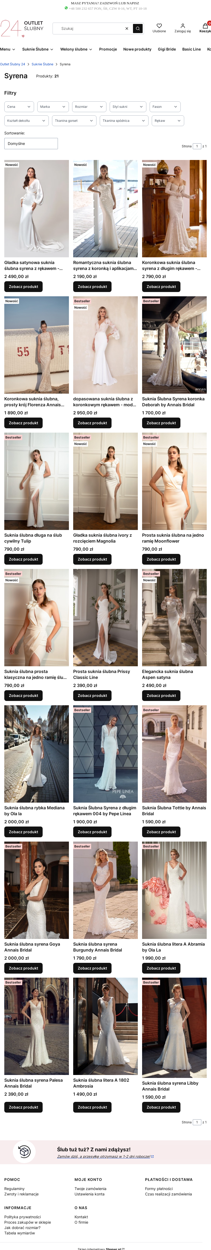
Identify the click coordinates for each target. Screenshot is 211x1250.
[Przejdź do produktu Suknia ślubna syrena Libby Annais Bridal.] (174, 1028)
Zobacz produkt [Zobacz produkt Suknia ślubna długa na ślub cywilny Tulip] (23, 559)
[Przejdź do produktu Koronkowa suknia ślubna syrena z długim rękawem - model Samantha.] (174, 208)
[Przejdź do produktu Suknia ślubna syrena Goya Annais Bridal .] (36, 890)
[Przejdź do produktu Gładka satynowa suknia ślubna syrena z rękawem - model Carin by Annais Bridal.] (36, 208)
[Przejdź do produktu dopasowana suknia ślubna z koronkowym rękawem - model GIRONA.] (105, 345)
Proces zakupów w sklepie (27, 1222)
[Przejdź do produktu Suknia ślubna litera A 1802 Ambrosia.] (105, 1026)
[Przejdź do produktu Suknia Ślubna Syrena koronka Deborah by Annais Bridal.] (174, 345)
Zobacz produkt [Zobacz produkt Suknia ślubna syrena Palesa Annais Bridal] (23, 1107)
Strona (187, 146)
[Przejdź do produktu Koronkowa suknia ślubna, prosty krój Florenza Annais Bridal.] (36, 345)
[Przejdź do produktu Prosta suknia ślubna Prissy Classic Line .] (105, 617)
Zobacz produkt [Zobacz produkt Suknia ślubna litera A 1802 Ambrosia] (92, 1107)
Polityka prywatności (22, 1217)
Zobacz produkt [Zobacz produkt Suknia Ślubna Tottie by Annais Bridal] (161, 831)
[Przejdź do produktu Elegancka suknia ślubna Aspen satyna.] (174, 617)
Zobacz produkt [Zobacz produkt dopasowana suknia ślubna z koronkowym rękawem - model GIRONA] (92, 423)
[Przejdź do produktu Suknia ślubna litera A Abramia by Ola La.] (174, 890)
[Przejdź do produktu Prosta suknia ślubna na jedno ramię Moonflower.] (174, 481)
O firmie (81, 1222)
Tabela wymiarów (19, 1233)
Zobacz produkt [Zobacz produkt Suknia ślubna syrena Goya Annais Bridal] (23, 968)
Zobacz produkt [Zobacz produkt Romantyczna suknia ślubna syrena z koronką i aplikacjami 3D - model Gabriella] (92, 286)
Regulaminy (14, 1188)
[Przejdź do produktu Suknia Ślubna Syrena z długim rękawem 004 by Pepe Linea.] (105, 754)
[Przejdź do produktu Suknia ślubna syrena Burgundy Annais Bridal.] (105, 890)
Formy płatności (159, 1188)
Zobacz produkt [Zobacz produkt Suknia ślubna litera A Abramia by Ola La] (161, 968)
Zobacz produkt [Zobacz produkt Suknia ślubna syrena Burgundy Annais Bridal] (92, 968)
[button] (138, 28)
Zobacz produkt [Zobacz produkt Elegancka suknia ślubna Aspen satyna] (161, 695)
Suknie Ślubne (42, 64)
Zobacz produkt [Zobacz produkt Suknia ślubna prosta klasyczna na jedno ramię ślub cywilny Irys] (23, 695)
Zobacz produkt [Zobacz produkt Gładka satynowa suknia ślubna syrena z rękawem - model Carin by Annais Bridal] (23, 286)
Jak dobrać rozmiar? (22, 1227)
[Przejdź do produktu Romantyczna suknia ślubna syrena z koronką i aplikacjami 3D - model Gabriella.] (105, 208)
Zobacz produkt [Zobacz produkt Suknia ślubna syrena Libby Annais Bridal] (161, 1107)
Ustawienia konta (90, 1194)
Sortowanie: (14, 133)
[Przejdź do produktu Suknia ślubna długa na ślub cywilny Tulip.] (36, 481)
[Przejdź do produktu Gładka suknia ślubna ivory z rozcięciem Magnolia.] (105, 481)
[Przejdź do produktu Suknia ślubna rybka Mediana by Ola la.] (36, 754)
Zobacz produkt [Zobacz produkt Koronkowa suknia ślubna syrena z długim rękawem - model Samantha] (161, 286)
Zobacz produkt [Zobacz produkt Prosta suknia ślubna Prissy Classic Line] (92, 695)
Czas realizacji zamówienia (168, 1194)
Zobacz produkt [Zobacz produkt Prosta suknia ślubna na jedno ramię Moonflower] (161, 559)
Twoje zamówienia (90, 1188)
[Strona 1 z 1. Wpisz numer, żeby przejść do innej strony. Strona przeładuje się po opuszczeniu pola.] (197, 146)
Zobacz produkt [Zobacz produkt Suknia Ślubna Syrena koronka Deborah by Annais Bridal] (161, 423)
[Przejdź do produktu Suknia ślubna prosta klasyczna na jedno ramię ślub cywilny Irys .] (36, 617)
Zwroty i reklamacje (21, 1194)
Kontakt (81, 1217)
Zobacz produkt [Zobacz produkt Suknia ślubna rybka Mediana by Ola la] (23, 831)
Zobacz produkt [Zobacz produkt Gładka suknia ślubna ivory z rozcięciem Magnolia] (92, 559)
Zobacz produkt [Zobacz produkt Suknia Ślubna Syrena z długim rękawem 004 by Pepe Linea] (92, 831)
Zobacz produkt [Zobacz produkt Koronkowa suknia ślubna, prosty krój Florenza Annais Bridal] (23, 423)
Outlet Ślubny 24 (12, 64)
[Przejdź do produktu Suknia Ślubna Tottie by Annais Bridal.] (174, 754)
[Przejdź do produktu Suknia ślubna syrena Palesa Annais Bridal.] (36, 1026)
